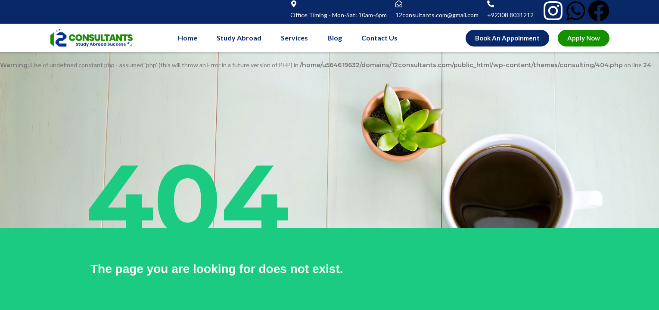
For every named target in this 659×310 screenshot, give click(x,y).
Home (187, 38)
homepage (540, 269)
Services (294, 38)
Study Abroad (239, 38)
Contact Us (379, 38)
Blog (334, 38)
